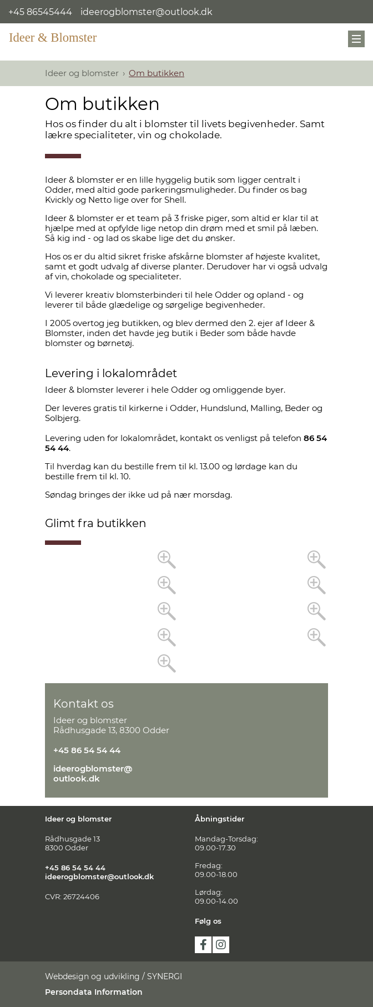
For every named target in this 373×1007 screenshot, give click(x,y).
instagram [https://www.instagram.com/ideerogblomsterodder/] (221, 944)
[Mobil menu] (356, 39)
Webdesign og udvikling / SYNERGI (113, 976)
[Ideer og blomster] (59, 37)
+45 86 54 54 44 (86, 750)
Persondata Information (94, 992)
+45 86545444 (40, 12)
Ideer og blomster (82, 73)
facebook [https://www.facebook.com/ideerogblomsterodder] (203, 944)
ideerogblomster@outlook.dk (146, 12)
